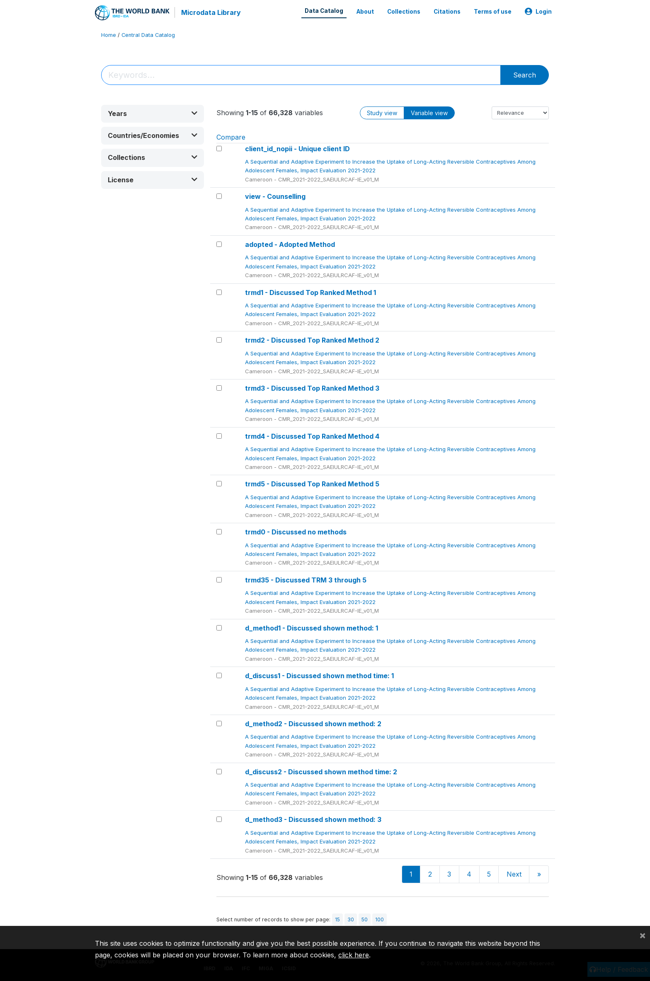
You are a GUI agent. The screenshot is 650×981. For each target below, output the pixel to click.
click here (353, 955)
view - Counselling (275, 196)
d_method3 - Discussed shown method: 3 (313, 819)
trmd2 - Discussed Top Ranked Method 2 (312, 340)
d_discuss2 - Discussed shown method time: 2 (321, 772)
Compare (230, 137)
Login (538, 11)
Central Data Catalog (148, 35)
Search (524, 75)
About (365, 11)
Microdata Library (211, 12)
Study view (382, 112)
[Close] (642, 935)
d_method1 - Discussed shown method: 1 (311, 628)
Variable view (429, 112)
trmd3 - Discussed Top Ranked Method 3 (312, 388)
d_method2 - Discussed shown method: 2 (313, 724)
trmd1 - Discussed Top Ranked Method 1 (310, 292)
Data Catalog (324, 10)
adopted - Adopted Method (290, 244)
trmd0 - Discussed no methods (296, 532)
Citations (447, 11)
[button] (152, 114)
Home (108, 35)
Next (514, 874)
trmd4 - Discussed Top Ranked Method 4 (312, 436)
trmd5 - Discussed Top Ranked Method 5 (312, 484)
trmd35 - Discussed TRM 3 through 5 (305, 580)
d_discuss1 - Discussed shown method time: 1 (319, 676)
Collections (403, 11)
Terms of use (493, 11)
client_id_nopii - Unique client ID (297, 149)
